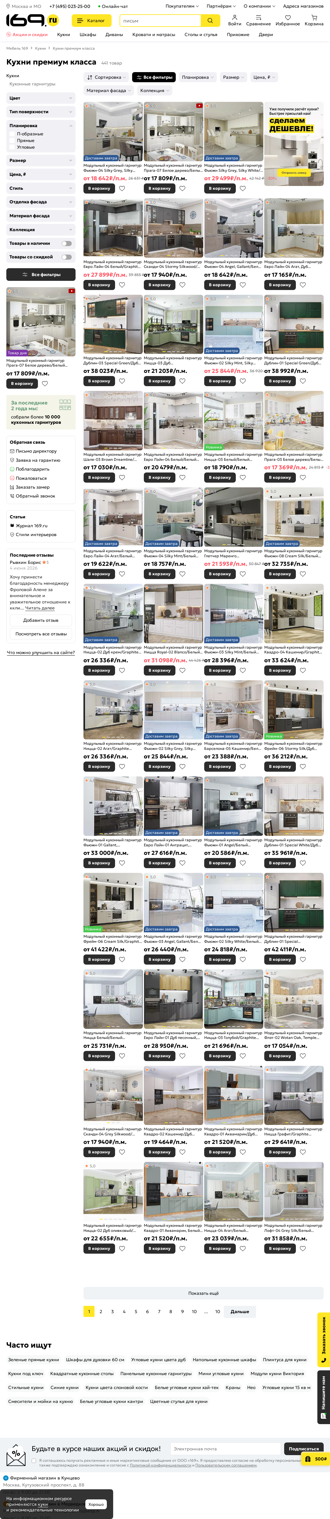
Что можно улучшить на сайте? (41, 652)
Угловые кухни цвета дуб (158, 1359)
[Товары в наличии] (67, 243)
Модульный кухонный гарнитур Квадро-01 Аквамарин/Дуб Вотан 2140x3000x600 (233, 1131)
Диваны (114, 34)
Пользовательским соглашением (226, 1465)
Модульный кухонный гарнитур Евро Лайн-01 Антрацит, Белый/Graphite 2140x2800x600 (173, 842)
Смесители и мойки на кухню (40, 1401)
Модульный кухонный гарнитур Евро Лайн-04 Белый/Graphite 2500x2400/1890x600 (112, 264)
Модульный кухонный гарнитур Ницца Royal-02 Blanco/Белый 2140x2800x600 (173, 650)
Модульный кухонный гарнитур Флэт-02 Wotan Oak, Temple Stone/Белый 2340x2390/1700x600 (293, 1035)
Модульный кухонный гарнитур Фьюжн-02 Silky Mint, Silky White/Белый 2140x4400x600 (233, 360)
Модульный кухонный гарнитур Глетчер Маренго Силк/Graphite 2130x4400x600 (233, 553)
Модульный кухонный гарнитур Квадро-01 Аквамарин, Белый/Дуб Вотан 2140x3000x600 (173, 1228)
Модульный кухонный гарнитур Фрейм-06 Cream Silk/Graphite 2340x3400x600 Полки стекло (112, 939)
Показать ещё (203, 1293)
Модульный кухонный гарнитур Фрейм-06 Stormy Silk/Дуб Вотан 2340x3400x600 (293, 746)
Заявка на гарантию (38, 460)
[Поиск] (210, 20)
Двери (266, 34)
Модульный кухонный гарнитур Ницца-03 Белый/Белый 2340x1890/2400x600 (233, 457)
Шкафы (88, 34)
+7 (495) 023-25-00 (69, 6)
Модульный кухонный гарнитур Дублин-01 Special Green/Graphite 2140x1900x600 (293, 939)
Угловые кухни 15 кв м (286, 1387)
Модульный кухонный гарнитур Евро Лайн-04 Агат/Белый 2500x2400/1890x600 (112, 553)
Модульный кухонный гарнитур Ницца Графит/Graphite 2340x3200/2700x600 (293, 1131)
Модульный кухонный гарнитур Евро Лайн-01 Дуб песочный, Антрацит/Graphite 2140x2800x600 (173, 1035)
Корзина (314, 21)
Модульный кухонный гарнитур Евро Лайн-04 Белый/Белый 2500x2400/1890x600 (173, 457)
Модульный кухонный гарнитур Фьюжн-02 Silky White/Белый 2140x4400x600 (233, 939)
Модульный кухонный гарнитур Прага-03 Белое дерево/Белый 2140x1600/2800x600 (293, 457)
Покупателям (180, 6)
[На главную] (32, 20)
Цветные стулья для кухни (179, 1401)
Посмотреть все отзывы (41, 634)
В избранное (45, 383)
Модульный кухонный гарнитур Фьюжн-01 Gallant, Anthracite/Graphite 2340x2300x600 (112, 842)
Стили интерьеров (36, 534)
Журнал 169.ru (31, 525)
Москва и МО (26, 6)
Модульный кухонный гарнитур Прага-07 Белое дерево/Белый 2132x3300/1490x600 (35, 363)
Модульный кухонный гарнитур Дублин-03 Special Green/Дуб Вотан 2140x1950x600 (112, 360)
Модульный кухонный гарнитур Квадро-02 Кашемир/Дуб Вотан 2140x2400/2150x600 (173, 1131)
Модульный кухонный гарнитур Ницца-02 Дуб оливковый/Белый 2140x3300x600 (112, 1228)
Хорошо (96, 1504)
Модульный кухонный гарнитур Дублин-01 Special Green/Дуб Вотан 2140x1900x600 (293, 360)
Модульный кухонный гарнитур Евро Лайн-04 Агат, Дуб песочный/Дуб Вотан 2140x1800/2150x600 (293, 264)
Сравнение (258, 21)
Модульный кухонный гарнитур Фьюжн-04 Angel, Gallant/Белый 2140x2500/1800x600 (233, 264)
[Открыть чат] (323, 1397)
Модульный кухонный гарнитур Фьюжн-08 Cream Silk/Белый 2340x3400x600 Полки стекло (293, 553)
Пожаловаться (31, 478)
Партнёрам (219, 6)
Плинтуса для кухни (285, 1359)
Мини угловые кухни (221, 1373)
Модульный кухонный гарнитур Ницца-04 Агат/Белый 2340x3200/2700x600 (233, 1228)
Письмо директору (36, 451)
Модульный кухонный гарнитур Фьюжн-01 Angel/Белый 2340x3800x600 (233, 842)
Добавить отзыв (40, 620)
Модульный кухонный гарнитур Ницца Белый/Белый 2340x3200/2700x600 (112, 1035)
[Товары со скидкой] (67, 257)
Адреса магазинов (303, 6)
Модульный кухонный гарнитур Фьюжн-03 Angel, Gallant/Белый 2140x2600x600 (173, 939)
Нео (251, 1387)
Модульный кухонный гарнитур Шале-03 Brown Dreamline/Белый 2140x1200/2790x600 (112, 457)
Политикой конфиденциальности (160, 1465)
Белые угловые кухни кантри (111, 1401)
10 (194, 1311)
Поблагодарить (32, 469)
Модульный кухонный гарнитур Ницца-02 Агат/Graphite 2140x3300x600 (112, 746)
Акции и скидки (30, 34)
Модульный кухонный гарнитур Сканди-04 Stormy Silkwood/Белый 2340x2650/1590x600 (173, 264)
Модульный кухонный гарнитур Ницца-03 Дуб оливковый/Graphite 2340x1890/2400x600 (173, 360)
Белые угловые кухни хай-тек (187, 1387)
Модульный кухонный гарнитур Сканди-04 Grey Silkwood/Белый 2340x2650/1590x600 (112, 1131)
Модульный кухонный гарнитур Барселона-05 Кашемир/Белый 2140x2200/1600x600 (233, 746)
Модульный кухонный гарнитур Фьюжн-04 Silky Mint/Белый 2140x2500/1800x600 (173, 553)
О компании (257, 6)
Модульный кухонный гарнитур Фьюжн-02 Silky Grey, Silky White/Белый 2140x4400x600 (173, 746)
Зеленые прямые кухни (33, 1359)
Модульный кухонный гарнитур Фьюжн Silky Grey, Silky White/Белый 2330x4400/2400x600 (233, 168)
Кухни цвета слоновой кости (117, 1387)
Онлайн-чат (115, 6)
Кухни (63, 34)
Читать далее (40, 608)
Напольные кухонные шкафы (224, 1359)
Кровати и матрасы (153, 34)
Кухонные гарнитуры (32, 84)
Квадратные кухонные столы (81, 1373)
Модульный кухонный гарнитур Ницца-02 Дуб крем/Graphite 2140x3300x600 (112, 650)
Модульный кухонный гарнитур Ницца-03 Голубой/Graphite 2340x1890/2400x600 (233, 1035)
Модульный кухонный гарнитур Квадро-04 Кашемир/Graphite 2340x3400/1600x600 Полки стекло (293, 650)
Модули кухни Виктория (277, 1373)
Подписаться (304, 1449)
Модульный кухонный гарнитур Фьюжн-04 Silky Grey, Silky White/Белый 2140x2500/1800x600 (112, 168)
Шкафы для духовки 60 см (95, 1359)
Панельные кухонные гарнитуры (156, 1373)
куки (43, 1504)
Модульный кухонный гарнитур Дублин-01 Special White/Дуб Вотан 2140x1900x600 (293, 842)
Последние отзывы (32, 555)
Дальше (240, 1311)
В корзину (22, 383)
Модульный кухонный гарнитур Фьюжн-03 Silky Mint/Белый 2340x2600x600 (233, 650)
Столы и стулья (201, 34)
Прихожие (238, 34)
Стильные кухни (26, 1387)
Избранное (288, 21)
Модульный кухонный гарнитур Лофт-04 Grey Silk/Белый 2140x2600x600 (293, 1228)
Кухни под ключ (25, 1373)
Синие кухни (65, 1387)
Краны (233, 1387)
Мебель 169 (17, 48)
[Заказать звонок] (323, 1339)
